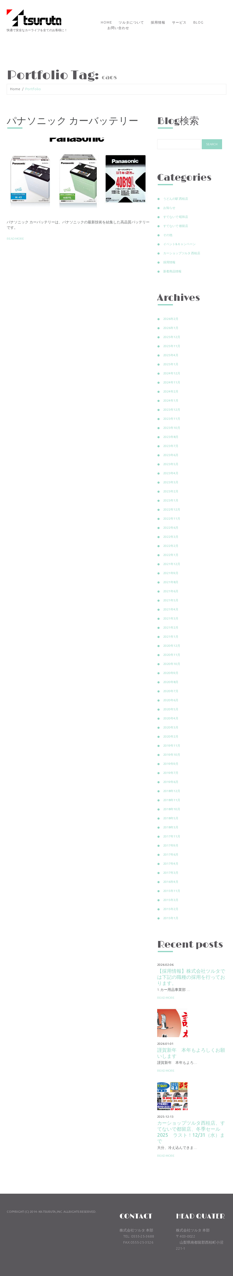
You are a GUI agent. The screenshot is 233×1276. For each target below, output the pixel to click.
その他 (167, 235)
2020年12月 (171, 645)
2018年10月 (171, 809)
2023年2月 (170, 491)
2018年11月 (171, 800)
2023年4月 (170, 473)
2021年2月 (170, 627)
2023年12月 (171, 409)
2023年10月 (171, 427)
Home (106, 22)
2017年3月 (170, 872)
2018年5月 (170, 818)
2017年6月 (170, 854)
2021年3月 (170, 618)
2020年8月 (170, 682)
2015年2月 (170, 909)
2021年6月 (170, 591)
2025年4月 (170, 355)
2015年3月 (170, 900)
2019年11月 (171, 745)
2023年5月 (170, 464)
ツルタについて (131, 22)
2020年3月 (170, 727)
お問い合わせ (118, 28)
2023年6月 (170, 455)
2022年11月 (171, 518)
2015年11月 (171, 891)
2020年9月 (170, 673)
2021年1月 (170, 636)
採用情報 (158, 22)
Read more (15, 238)
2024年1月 (170, 400)
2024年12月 (171, 373)
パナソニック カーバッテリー (72, 121)
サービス (179, 22)
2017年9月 (170, 845)
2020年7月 (170, 691)
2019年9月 (170, 763)
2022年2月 (170, 546)
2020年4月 (170, 718)
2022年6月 (170, 527)
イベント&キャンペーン (179, 244)
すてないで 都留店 (175, 226)
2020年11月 (171, 654)
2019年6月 (170, 782)
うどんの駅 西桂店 (175, 198)
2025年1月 (170, 364)
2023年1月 (170, 500)
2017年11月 (171, 836)
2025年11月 (171, 346)
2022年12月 (171, 509)
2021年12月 (171, 564)
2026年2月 (170, 319)
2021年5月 (170, 600)
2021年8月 (170, 582)
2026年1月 (170, 328)
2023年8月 (170, 437)
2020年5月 (170, 709)
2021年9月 (170, 573)
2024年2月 (170, 391)
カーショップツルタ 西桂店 (181, 253)
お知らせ (169, 207)
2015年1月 (170, 918)
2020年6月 (170, 700)
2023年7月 (170, 446)
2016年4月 (170, 881)
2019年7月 (170, 772)
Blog (198, 22)
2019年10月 (171, 754)
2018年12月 (171, 791)
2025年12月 (171, 337)
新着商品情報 (172, 271)
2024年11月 (171, 382)
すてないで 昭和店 (175, 217)
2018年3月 (170, 827)
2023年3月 (170, 482)
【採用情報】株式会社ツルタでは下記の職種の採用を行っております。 (191, 977)
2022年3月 (170, 536)
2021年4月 (170, 609)
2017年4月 (170, 863)
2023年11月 (171, 418)
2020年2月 (170, 736)
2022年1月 (170, 555)
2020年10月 (171, 664)
